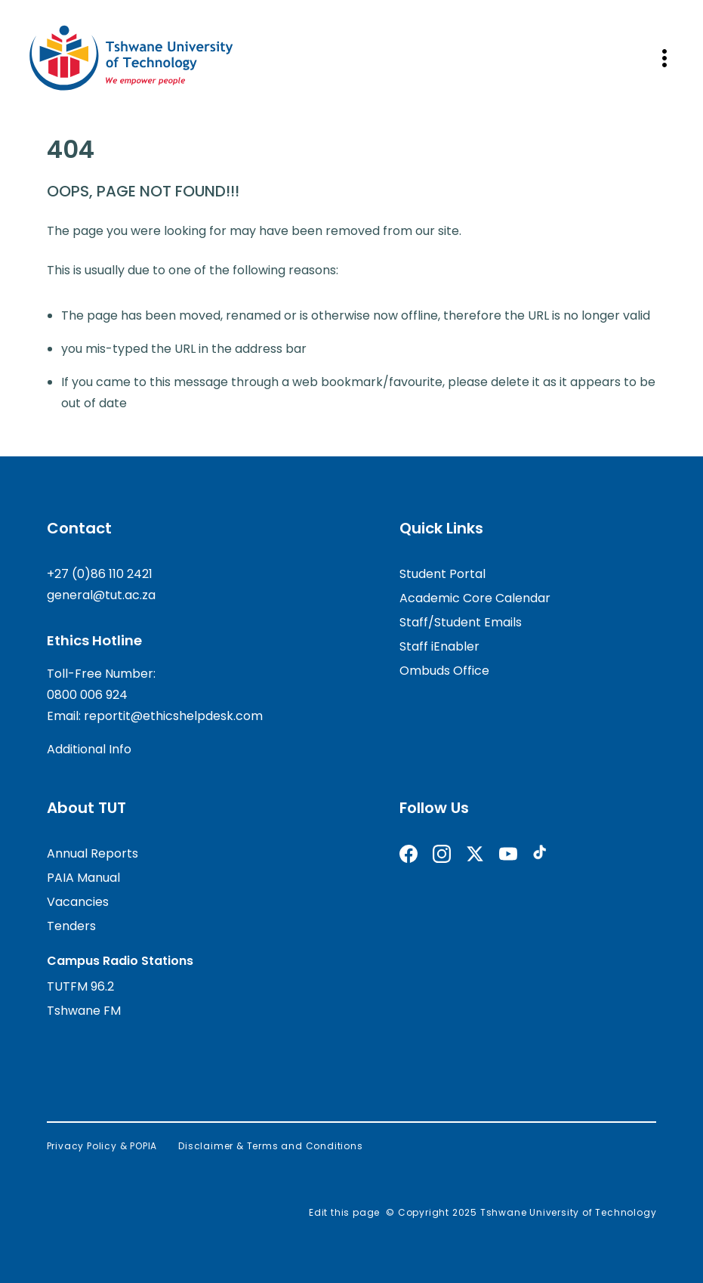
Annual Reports (92, 853)
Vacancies (78, 901)
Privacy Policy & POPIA (102, 1145)
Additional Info (89, 749)
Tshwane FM (84, 1010)
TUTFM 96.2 (80, 986)
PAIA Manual (83, 877)
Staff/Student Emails (460, 622)
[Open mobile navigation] (664, 58)
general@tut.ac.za (101, 595)
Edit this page (344, 1212)
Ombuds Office (444, 670)
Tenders (71, 926)
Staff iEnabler (439, 646)
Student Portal (442, 574)
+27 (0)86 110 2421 (100, 574)
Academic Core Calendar (474, 598)
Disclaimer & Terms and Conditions (270, 1145)
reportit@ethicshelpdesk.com (173, 716)
